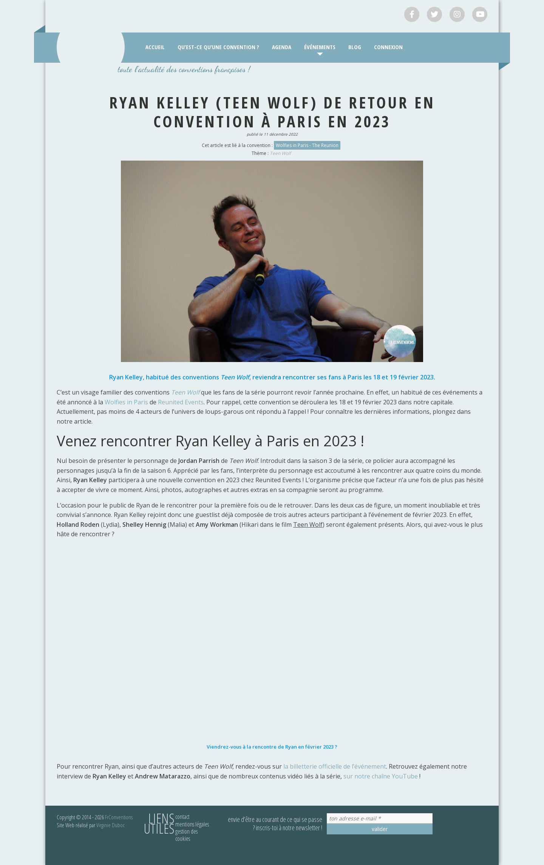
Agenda (281, 47)
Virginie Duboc (110, 825)
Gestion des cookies (186, 835)
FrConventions (119, 817)
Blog (354, 47)
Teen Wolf (280, 153)
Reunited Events (181, 402)
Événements (319, 47)
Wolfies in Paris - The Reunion (307, 145)
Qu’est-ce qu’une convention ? (218, 47)
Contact (182, 816)
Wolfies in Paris (125, 402)
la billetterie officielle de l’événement (334, 766)
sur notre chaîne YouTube (380, 776)
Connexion (388, 47)
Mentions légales (192, 824)
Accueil (155, 47)
